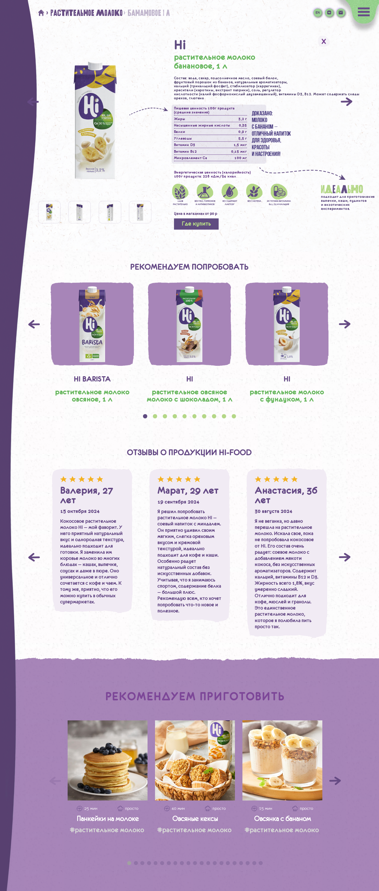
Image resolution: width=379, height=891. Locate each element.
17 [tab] (235, 863)
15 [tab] (221, 863)
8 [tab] (175, 863)
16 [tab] (228, 863)
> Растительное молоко (84, 13)
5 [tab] (156, 863)
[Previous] (33, 101)
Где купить (196, 224)
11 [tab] (195, 863)
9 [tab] (182, 863)
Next (344, 324)
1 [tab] (129, 863)
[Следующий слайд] (335, 781)
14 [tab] (215, 863)
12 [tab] (202, 863)
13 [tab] (208, 863)
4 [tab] (149, 863)
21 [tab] (261, 863)
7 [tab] (169, 863)
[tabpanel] (92, 342)
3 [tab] (142, 863)
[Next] (346, 101)
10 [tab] (189, 863)
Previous (34, 324)
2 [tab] (136, 863)
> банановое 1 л (146, 13)
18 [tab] (241, 863)
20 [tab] (254, 863)
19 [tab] (248, 863)
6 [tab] (162, 863)
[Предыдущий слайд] (55, 781)
